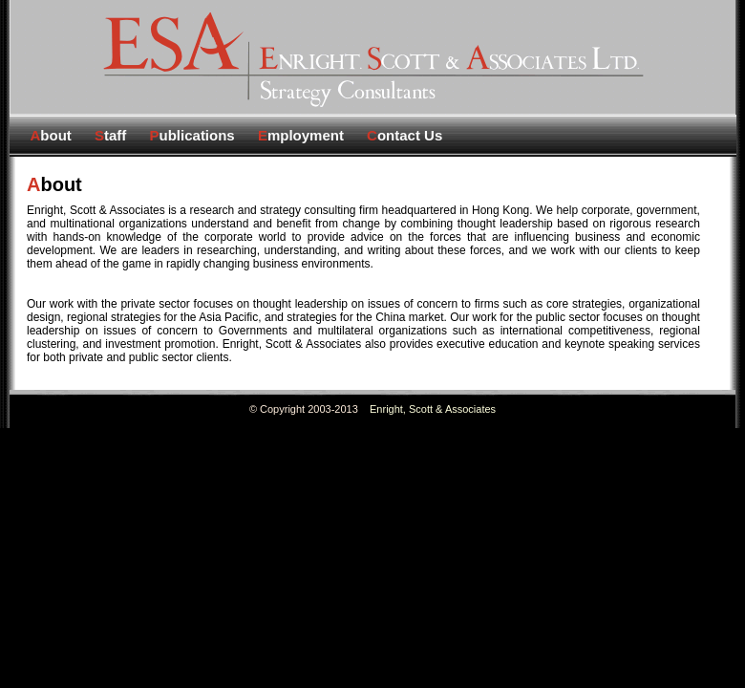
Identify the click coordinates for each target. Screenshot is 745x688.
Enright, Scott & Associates (433, 409)
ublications (192, 135)
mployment (301, 135)
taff (110, 135)
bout (51, 135)
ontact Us (404, 135)
